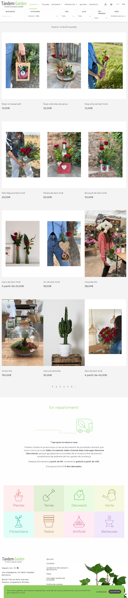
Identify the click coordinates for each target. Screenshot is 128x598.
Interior (34, 4)
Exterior (57, 4)
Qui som (83, 4)
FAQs (48, 574)
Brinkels (25, 582)
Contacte (93, 4)
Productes (71, 4)
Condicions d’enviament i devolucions (57, 569)
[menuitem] (59, 559)
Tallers (45, 4)
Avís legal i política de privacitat (55, 579)
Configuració (101, 592)
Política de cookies (54, 584)
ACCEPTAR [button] (115, 592)
